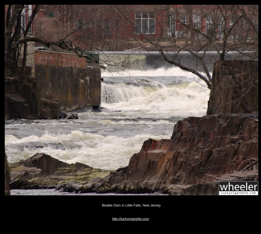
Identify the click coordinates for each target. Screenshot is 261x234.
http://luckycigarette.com (130, 219)
